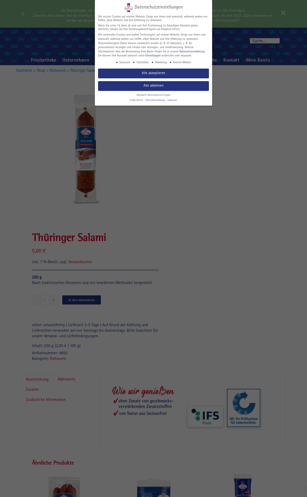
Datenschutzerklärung (191, 51)
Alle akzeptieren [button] (153, 73)
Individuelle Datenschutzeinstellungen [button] (153, 95)
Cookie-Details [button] (137, 100)
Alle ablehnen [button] (153, 86)
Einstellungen (153, 55)
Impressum (172, 100)
